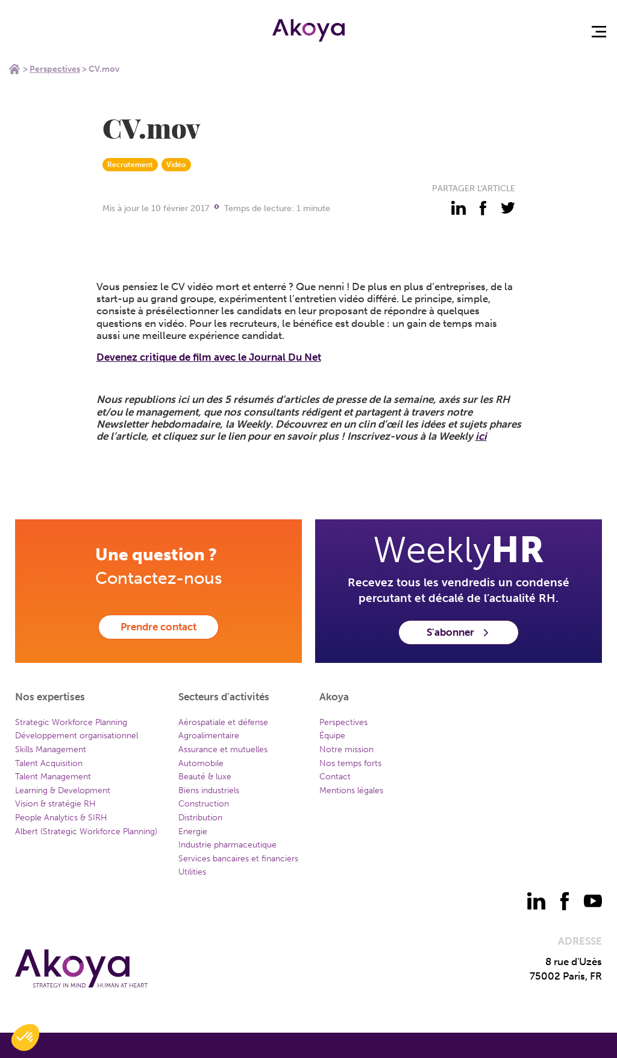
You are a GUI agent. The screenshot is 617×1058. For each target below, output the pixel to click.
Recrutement (130, 164)
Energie (192, 831)
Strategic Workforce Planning (71, 722)
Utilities (192, 872)
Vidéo (176, 164)
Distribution (200, 818)
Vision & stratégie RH (55, 804)
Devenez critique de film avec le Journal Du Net (208, 357)
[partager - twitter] (508, 208)
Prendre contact (158, 627)
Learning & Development (62, 790)
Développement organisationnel (76, 735)
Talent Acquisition (49, 763)
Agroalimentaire (208, 735)
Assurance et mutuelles (223, 749)
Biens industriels (208, 790)
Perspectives (55, 69)
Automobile (201, 763)
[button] (25, 1037)
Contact (335, 776)
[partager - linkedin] (458, 208)
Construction (203, 804)
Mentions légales (351, 790)
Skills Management (50, 749)
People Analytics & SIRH (61, 818)
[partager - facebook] (483, 208)
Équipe (332, 735)
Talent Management (53, 776)
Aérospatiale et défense (223, 722)
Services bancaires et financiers (238, 859)
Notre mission (346, 749)
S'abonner (458, 632)
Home (14, 68)
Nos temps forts (350, 763)
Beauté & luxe (204, 776)
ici (481, 436)
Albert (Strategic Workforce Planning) (86, 831)
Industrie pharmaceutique (227, 845)
